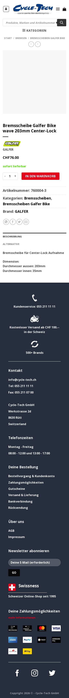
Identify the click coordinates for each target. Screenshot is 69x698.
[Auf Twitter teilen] (19, 222)
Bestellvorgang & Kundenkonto (31, 476)
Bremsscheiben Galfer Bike (47, 38)
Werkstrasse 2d (19, 411)
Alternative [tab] (11, 244)
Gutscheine (16, 489)
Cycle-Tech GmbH (21, 405)
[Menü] (58, 8)
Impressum (16, 537)
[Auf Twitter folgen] (52, 673)
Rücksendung (18, 508)
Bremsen (21, 38)
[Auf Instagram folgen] (34, 673)
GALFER (21, 211)
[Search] (61, 22)
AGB (11, 531)
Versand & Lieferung (23, 495)
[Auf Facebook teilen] (13, 222)
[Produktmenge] (10, 176)
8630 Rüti (15, 418)
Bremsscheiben (37, 198)
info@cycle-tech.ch (22, 380)
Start (8, 38)
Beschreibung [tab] (12, 236)
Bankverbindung (20, 501)
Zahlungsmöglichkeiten (26, 482)
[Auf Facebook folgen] (17, 673)
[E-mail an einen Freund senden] (26, 222)
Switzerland (17, 424)
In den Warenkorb (40, 176)
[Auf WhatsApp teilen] (6, 222)
